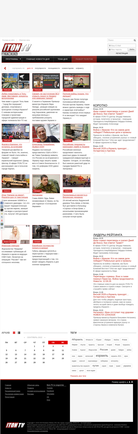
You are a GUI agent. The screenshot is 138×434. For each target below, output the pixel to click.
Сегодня (37, 191)
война (129, 350)
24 (53, 358)
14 (25, 354)
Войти (132, 49)
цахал (81, 371)
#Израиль (77, 339)
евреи (80, 356)
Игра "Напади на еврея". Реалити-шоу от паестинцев (15, 196)
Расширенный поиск (12, 391)
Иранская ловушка (10, 246)
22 (34, 358)
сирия (104, 366)
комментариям (68, 68)
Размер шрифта (119, 382)
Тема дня (62, 59)
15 (34, 354)
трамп (118, 366)
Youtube (3, 53)
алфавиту (80, 68)
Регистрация (122, 53)
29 (34, 362)
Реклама (30, 394)
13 (16, 354)
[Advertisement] (69, 18)
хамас (74, 371)
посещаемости (54, 68)
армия (113, 350)
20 (16, 358)
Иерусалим (93, 350)
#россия (101, 345)
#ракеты (92, 345)
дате (29, 68)
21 (25, 358)
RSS (16, 53)
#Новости (89, 340)
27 (16, 362)
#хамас (74, 350)
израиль (102, 355)
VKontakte (9, 53)
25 (63, 358)
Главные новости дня (37, 59)
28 (25, 362)
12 (7, 354)
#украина (126, 345)
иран (126, 356)
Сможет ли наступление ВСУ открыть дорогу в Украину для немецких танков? (45, 96)
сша (111, 366)
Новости (68, 140)
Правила (30, 388)
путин (95, 365)
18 (63, 354)
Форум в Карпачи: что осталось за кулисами (12, 145)
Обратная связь (24, 40)
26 (7, 362)
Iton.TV (15, 424)
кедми (74, 361)
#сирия (109, 345)
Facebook (6, 53)
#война (116, 340)
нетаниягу (114, 361)
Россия (104, 349)
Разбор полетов (84, 59)
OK (12, 53)
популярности (40, 68)
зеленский (89, 356)
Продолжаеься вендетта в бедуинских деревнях (75, 196)
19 (7, 358)
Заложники (37, 195)
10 (53, 350)
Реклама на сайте (8, 40)
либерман (104, 361)
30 (44, 362)
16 (44, 354)
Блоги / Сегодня (9, 241)
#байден (107, 340)
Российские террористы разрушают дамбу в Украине (76, 145)
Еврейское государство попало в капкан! (43, 247)
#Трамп (98, 340)
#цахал (83, 350)
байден (121, 350)
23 (44, 358)
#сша (117, 344)
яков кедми (91, 371)
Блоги (36, 140)
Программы (12, 59)
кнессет (82, 361)
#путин (83, 345)
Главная (8, 385)
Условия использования (36, 391)
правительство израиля (80, 366)
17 (53, 354)
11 (63, 350)
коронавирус (92, 361)
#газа (124, 339)
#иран (74, 344)
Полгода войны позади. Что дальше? (76, 95)
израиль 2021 (116, 356)
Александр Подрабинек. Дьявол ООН (43, 145)
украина (127, 366)
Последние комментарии (14, 394)
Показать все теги (78, 376)
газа (73, 356)
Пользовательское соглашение (37, 431)
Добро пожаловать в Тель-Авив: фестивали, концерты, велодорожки (15, 96)
